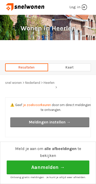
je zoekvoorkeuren (37, 105)
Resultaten (26, 67)
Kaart (69, 67)
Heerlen (49, 83)
